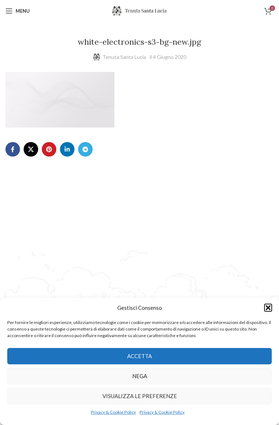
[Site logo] (139, 10)
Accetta (139, 356)
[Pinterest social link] (49, 149)
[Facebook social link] (12, 149)
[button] (268, 307)
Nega (139, 376)
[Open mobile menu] (17, 11)
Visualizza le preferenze (139, 396)
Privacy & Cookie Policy (113, 412)
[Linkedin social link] (67, 149)
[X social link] (31, 149)
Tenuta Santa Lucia (124, 57)
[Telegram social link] (85, 149)
